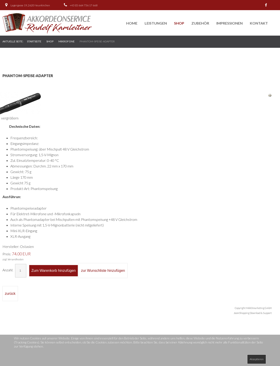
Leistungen (156, 23)
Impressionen (229, 23)
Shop (179, 23)
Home (131, 23)
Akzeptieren (257, 359)
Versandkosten (16, 259)
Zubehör (200, 23)
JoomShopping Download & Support (253, 312)
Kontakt (259, 23)
